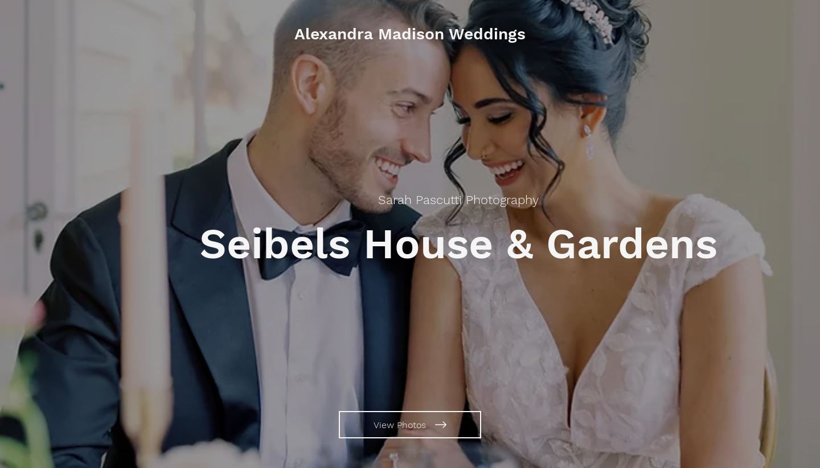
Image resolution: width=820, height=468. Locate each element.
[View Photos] (410, 424)
